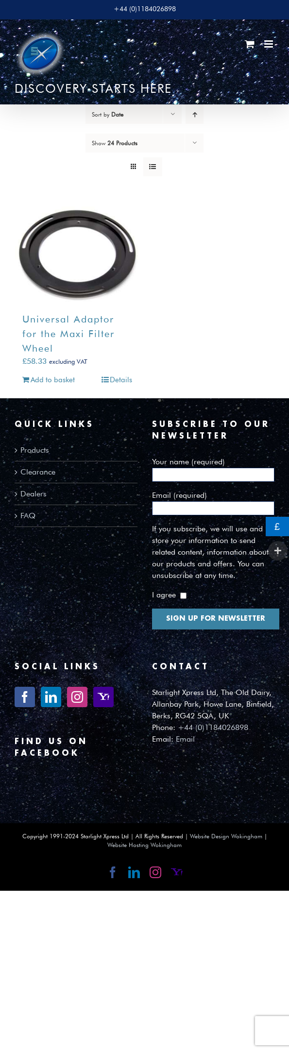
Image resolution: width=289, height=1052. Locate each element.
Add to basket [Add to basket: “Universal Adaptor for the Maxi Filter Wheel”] (53, 379)
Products (34, 450)
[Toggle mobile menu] (269, 44)
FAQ (27, 515)
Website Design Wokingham (226, 836)
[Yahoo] (103, 697)
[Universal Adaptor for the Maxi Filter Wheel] (77, 254)
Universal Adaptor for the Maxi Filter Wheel (68, 333)
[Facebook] (25, 697)
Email (185, 739)
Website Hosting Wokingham (144, 844)
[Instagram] (77, 697)
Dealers (33, 493)
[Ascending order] (194, 114)
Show (114, 143)
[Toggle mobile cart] (250, 44)
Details (121, 379)
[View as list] (152, 166)
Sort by (107, 114)
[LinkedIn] (51, 697)
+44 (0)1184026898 (213, 727)
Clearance (37, 471)
